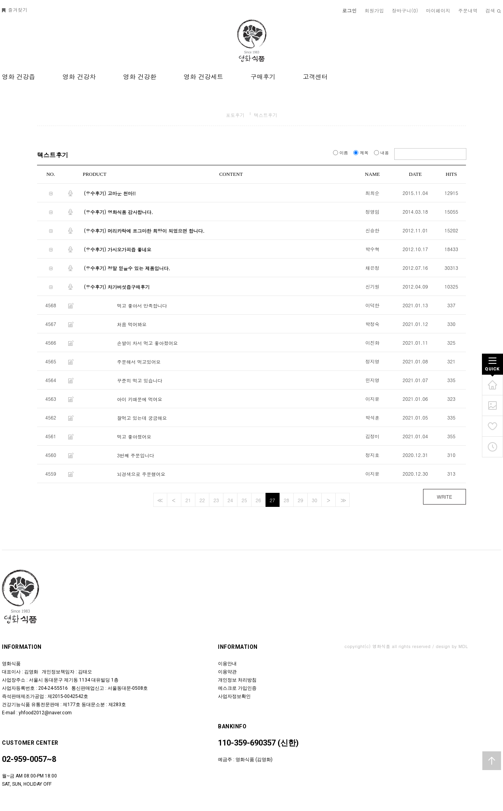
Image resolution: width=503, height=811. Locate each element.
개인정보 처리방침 (237, 680)
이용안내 (227, 663)
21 (188, 500)
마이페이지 (438, 10)
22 (202, 500)
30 (314, 500)
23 (216, 500)
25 (244, 500)
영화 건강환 (139, 76)
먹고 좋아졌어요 (134, 436)
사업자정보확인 (234, 696)
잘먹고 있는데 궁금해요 (142, 417)
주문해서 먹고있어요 (139, 361)
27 (272, 500)
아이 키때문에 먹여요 (139, 399)
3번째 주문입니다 (135, 455)
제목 (361, 153)
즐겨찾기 (15, 9)
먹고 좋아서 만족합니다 (142, 305)
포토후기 (235, 115)
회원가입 (374, 10)
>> (342, 500)
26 (258, 500)
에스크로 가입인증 (237, 688)
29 (300, 500)
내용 (382, 153)
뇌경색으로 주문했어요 (141, 474)
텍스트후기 (265, 115)
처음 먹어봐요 (132, 324)
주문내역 (468, 10)
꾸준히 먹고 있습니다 (139, 380)
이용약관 (227, 672)
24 (230, 500)
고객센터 (315, 76)
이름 (341, 153)
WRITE (444, 496)
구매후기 (262, 76)
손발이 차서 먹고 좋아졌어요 (147, 343)
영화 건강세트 (203, 76)
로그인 (349, 10)
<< (159, 500)
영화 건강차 (79, 76)
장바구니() (405, 10)
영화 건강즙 (18, 76)
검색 (493, 10)
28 (286, 500)
